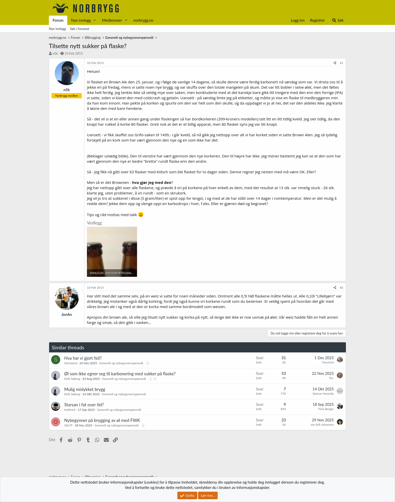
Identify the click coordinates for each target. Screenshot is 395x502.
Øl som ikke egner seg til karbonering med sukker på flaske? (120, 373)
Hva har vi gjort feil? (83, 358)
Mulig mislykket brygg (84, 389)
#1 (341, 63)
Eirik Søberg (72, 379)
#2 (341, 287)
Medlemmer (112, 20)
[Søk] (337, 20)
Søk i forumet (79, 29)
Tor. (331, 378)
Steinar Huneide (323, 393)
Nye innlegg (81, 20)
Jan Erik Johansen (322, 424)
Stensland (70, 363)
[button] (94, 20)
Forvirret (328, 362)
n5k (55, 53)
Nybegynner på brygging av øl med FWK (102, 420)
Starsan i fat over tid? (84, 404)
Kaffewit (69, 410)
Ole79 (68, 425)
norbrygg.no (143, 20)
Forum (58, 20)
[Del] (335, 63)
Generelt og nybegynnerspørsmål (121, 363)
